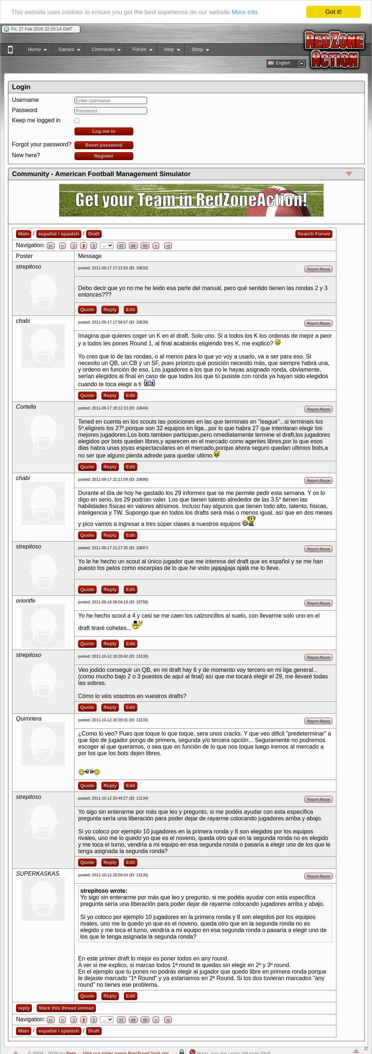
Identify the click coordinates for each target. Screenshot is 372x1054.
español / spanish (59, 234)
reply (24, 1008)
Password (24, 110)
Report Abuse (318, 269)
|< (50, 245)
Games (65, 51)
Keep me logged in (36, 120)
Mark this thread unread (66, 1008)
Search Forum (314, 234)
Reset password (103, 145)
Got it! (333, 11)
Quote (87, 309)
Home (33, 51)
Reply (110, 309)
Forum (138, 51)
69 (145, 245)
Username (25, 100)
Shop (196, 51)
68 (133, 245)
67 (121, 245)
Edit (130, 309)
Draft (94, 234)
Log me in (103, 131)
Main (23, 234)
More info (245, 12)
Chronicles (102, 51)
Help (168, 51)
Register (103, 156)
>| (168, 245)
